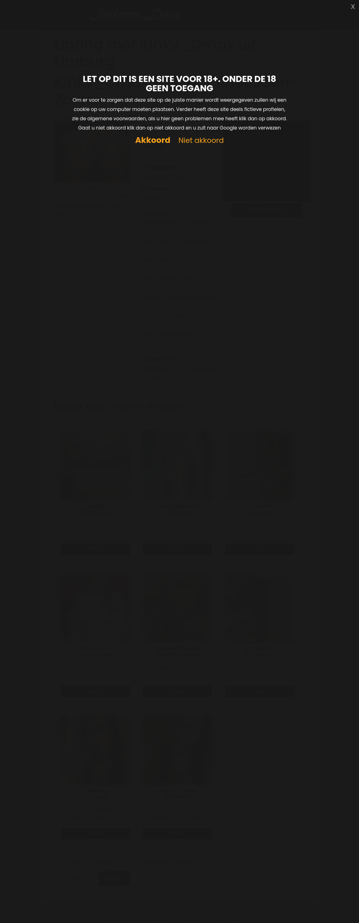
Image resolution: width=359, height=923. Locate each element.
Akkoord (152, 140)
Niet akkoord (201, 140)
